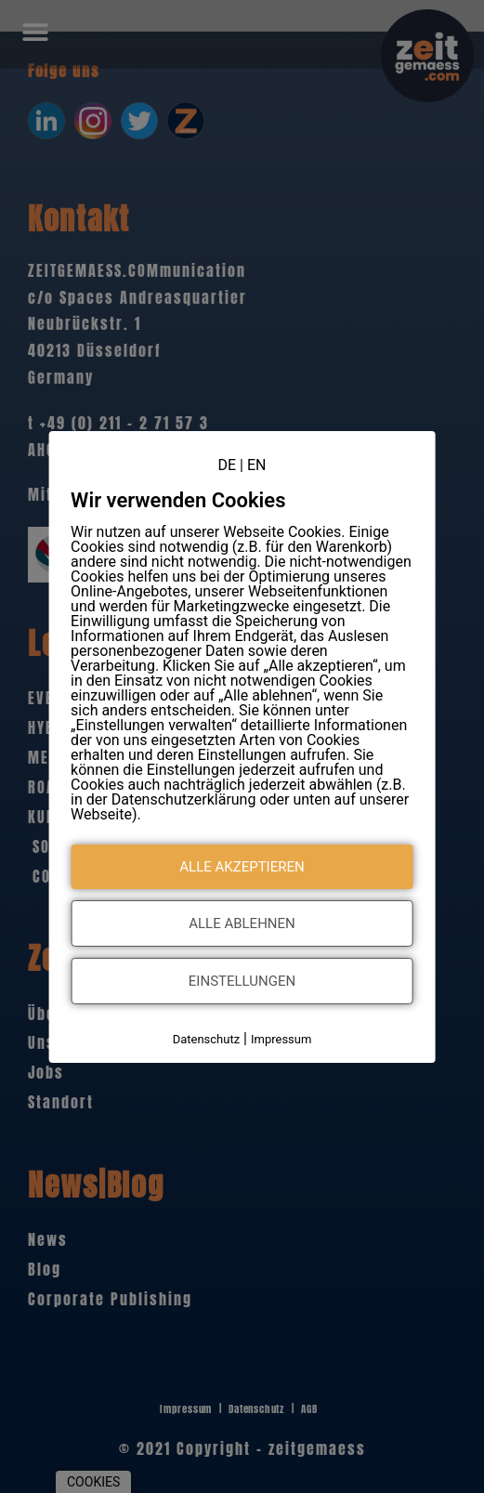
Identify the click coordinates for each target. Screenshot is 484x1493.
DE (227, 464)
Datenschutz (206, 1039)
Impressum (281, 1039)
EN (257, 464)
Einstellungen (242, 981)
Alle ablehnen (242, 923)
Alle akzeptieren (241, 866)
